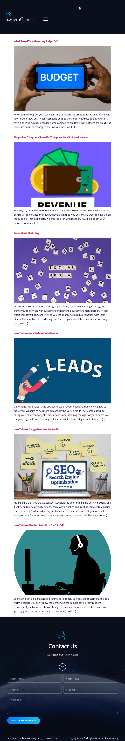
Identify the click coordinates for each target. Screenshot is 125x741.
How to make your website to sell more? (36, 333)
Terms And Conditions (17, 738)
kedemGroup (20, 19)
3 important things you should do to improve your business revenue (51, 137)
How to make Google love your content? (36, 429)
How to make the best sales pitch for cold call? (39, 525)
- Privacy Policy (35, 738)
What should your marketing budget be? (36, 41)
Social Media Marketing (26, 233)
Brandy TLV (51, 738)
